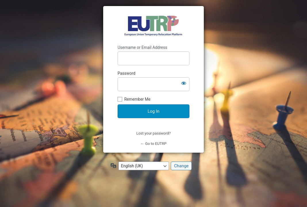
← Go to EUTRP (153, 143)
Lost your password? (153, 133)
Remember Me (137, 99)
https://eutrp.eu (153, 26)
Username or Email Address (142, 47)
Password (126, 73)
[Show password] (183, 83)
